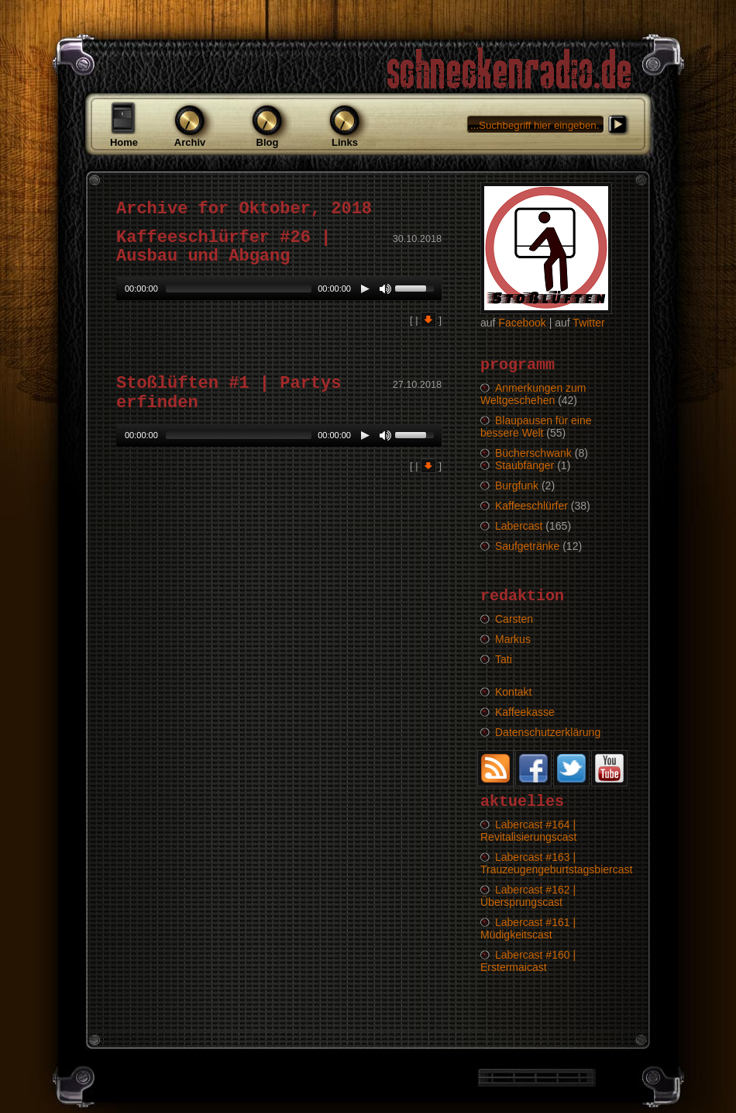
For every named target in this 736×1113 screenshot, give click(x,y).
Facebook (521, 322)
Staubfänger (524, 465)
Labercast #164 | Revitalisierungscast (528, 830)
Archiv (189, 142)
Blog (267, 142)
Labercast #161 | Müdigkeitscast (528, 928)
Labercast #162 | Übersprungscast (528, 895)
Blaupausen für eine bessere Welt (536, 426)
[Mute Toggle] (385, 288)
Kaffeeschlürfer (531, 505)
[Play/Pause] (365, 288)
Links (345, 142)
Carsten (514, 619)
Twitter (588, 322)
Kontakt (513, 692)
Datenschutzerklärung (547, 732)
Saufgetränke (527, 546)
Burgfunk (516, 485)
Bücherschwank (533, 453)
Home (124, 142)
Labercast (518, 526)
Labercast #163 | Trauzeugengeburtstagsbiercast (556, 863)
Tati (503, 659)
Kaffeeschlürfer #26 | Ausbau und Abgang (223, 247)
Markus (513, 639)
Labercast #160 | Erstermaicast (528, 961)
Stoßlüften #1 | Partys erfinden (228, 393)
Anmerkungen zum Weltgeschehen (533, 394)
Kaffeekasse (525, 712)
